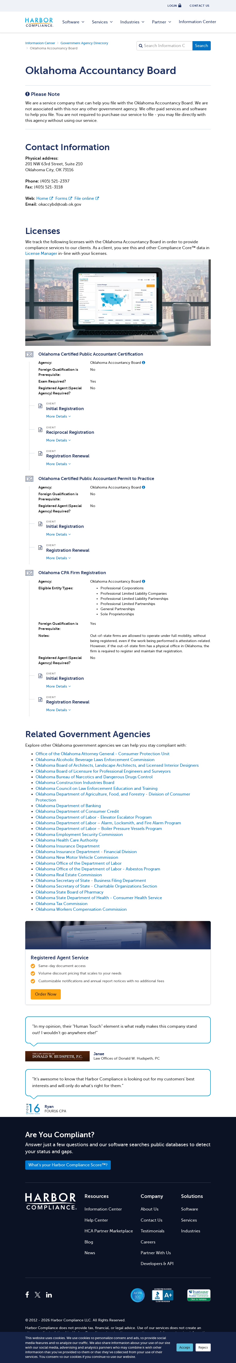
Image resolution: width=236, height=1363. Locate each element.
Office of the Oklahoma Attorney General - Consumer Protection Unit (103, 754)
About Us (149, 1209)
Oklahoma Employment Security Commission (79, 834)
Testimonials (152, 1231)
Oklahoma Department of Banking (68, 806)
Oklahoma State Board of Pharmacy (69, 892)
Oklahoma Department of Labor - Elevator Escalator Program (94, 817)
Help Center (96, 1220)
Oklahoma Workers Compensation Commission (81, 909)
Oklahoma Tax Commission (62, 903)
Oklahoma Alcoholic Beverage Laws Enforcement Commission (95, 759)
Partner (162, 22)
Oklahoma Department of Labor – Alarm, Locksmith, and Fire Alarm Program (108, 823)
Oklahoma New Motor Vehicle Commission (77, 857)
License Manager (41, 253)
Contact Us (151, 1220)
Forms (63, 198)
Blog (89, 1242)
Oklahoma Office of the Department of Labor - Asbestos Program (98, 869)
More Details (56, 416)
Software (73, 22)
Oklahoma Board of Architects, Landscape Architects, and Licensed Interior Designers (117, 765)
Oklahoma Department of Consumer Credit (77, 811)
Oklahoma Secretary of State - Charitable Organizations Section (96, 886)
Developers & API (157, 1263)
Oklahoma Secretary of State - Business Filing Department (91, 880)
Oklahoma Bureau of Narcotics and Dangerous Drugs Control (94, 777)
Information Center (197, 22)
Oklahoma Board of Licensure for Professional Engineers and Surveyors (103, 771)
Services (102, 22)
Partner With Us (156, 1253)
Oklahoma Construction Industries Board (75, 782)
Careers (148, 1242)
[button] (143, 362)
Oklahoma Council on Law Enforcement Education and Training (96, 788)
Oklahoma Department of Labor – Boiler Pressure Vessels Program (99, 828)
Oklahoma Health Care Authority (67, 840)
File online (86, 198)
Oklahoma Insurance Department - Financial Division (86, 852)
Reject (203, 1347)
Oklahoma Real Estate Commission (69, 875)
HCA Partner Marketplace (109, 1231)
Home (44, 198)
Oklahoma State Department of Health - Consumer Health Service (99, 898)
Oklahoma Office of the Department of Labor (79, 863)
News (90, 1253)
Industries (132, 22)
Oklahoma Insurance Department (68, 846)
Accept (184, 1347)
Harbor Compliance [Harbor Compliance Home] (42, 22)
